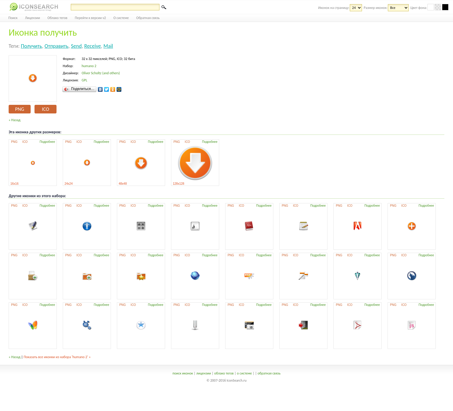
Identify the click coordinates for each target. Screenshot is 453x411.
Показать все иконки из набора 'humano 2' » (57, 357)
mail (108, 46)
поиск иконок (183, 373)
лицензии (203, 373)
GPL (84, 80)
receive (92, 46)
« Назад (15, 120)
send (76, 46)
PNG (19, 109)
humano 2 (88, 66)
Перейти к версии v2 (90, 18)
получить (31, 46)
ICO (45, 109)
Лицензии (32, 18)
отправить (56, 46)
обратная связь (269, 373)
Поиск (13, 18)
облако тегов (223, 373)
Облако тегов (58, 18)
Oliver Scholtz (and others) (100, 73)
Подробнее (47, 141)
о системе (244, 373)
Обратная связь (148, 18)
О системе (121, 18)
